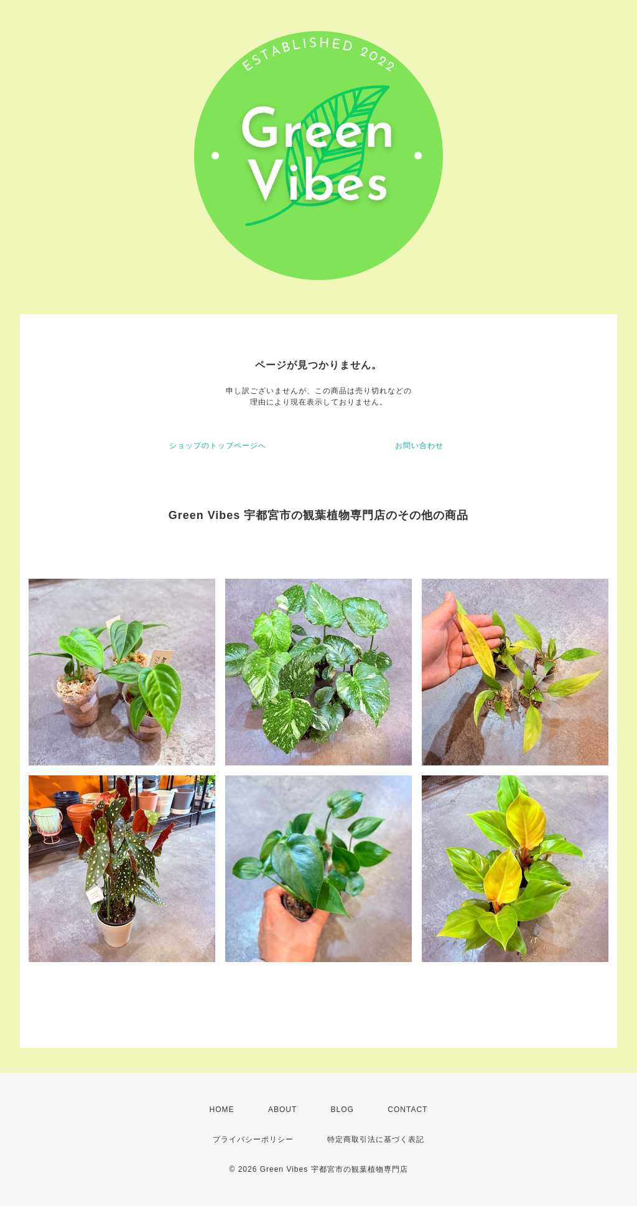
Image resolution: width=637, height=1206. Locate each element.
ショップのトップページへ (217, 445)
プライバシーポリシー (253, 1139)
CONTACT (407, 1109)
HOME (222, 1109)
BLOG (342, 1109)
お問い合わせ (419, 445)
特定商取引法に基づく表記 (375, 1139)
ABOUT (282, 1109)
